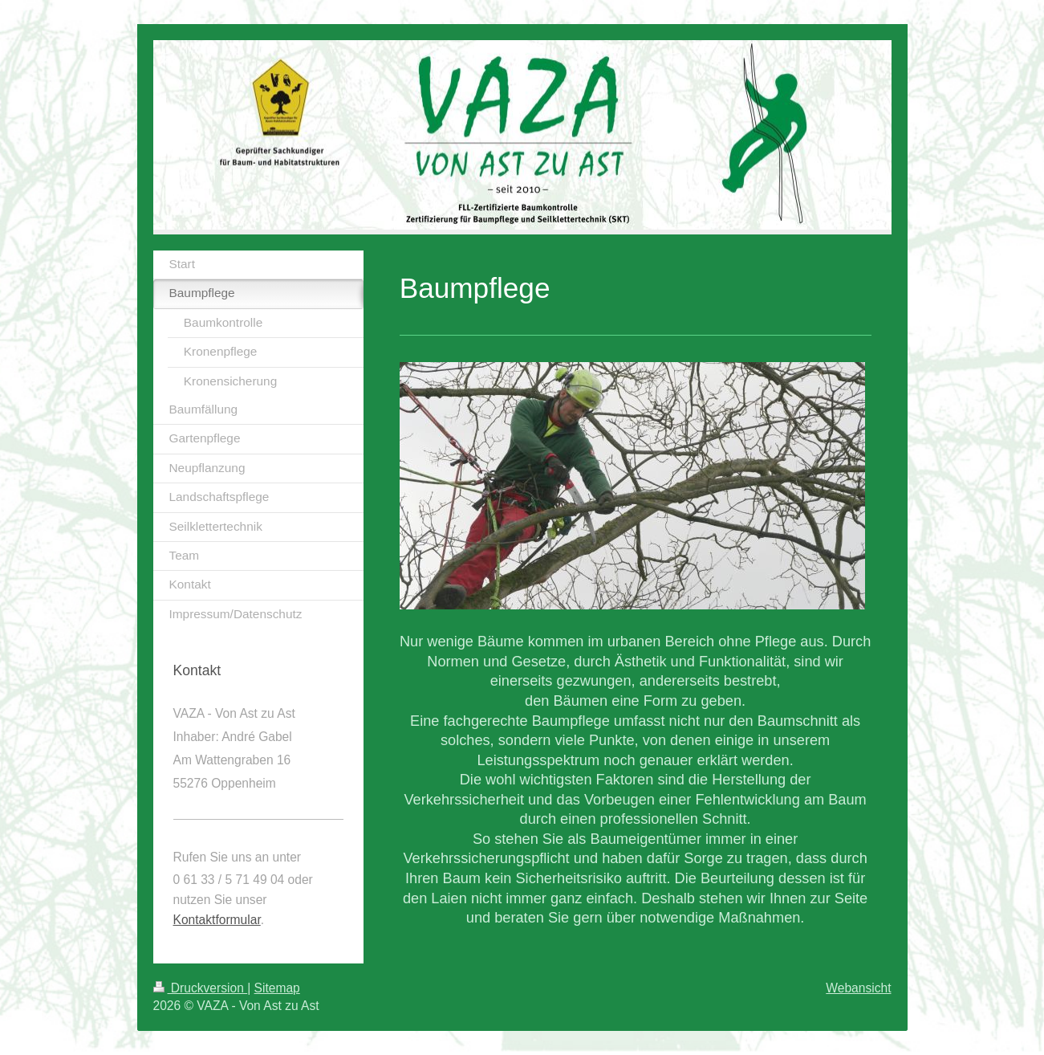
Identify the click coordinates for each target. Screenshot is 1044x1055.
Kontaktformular (217, 920)
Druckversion (200, 988)
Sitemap (277, 988)
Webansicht (858, 988)
